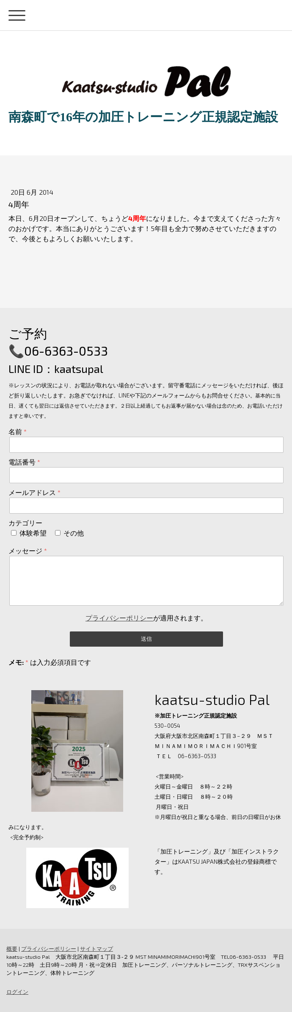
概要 (11, 948)
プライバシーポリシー (119, 618)
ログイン (17, 991)
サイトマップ (96, 948)
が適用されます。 (146, 618)
